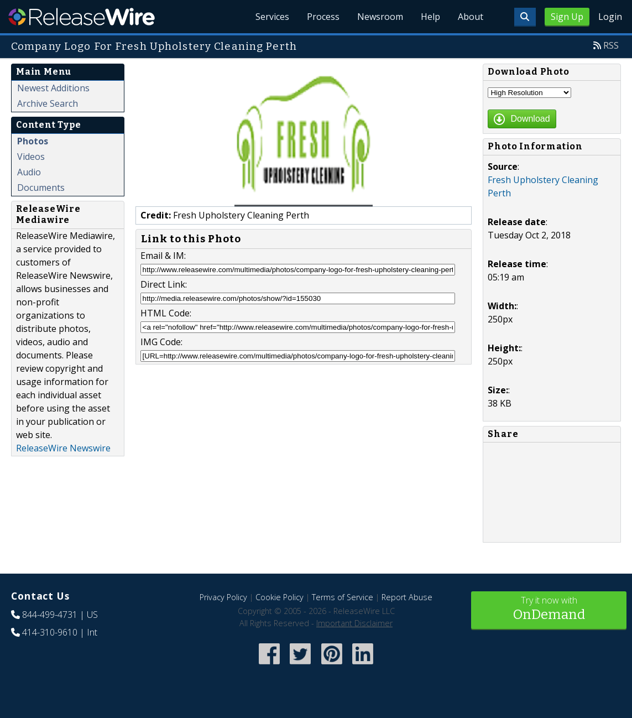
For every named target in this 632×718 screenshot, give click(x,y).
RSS (611, 45)
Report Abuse (407, 597)
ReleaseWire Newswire (63, 448)
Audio (29, 172)
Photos (32, 141)
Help (430, 17)
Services (272, 17)
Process (323, 17)
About (470, 17)
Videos (31, 156)
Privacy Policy (223, 597)
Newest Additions (53, 88)
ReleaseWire (82, 17)
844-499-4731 (49, 614)
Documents (41, 187)
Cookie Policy (279, 597)
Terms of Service (342, 597)
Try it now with (548, 609)
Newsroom (380, 17)
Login (610, 17)
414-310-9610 (49, 632)
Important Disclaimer (354, 623)
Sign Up (567, 17)
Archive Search (47, 103)
